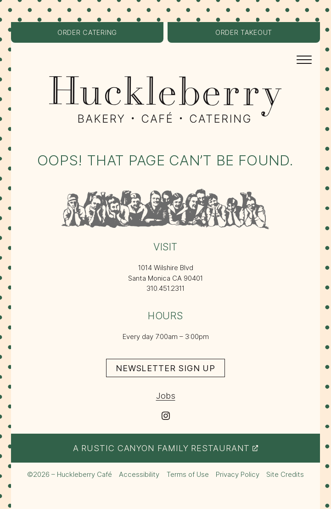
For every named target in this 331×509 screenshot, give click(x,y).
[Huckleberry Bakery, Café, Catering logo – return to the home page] (165, 99)
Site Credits (285, 474)
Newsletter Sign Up (170, 369)
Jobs (165, 395)
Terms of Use (188, 474)
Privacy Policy (237, 474)
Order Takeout (255, 35)
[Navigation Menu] (304, 59)
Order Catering (98, 35)
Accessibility (139, 474)
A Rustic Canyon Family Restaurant (165, 448)
